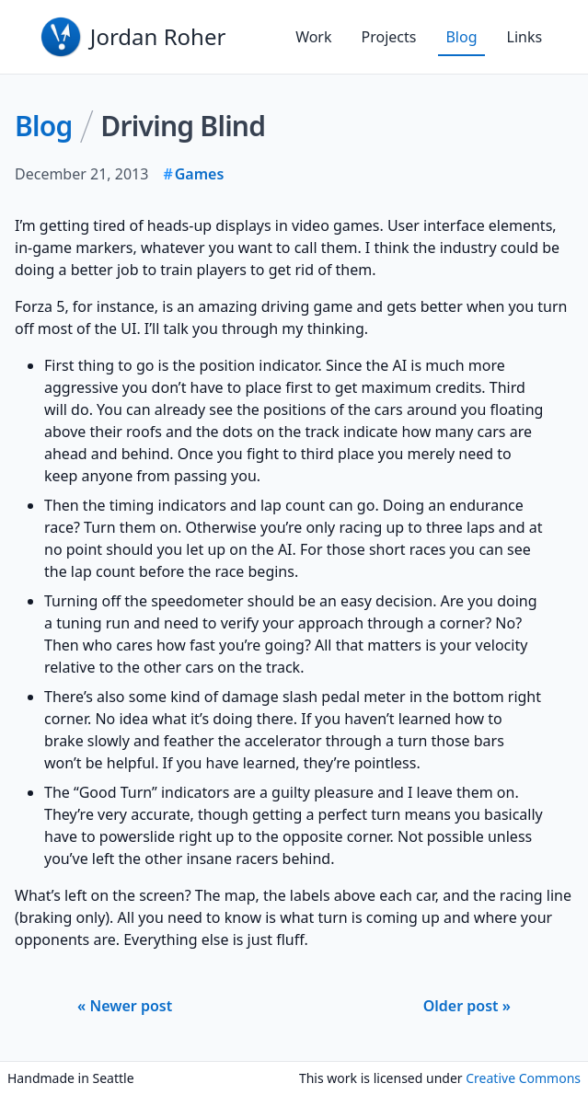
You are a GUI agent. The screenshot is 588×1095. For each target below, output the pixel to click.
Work (313, 37)
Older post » (467, 1006)
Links (525, 37)
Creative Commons (523, 1078)
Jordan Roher (158, 36)
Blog (461, 37)
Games (200, 174)
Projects (389, 37)
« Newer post (124, 1006)
